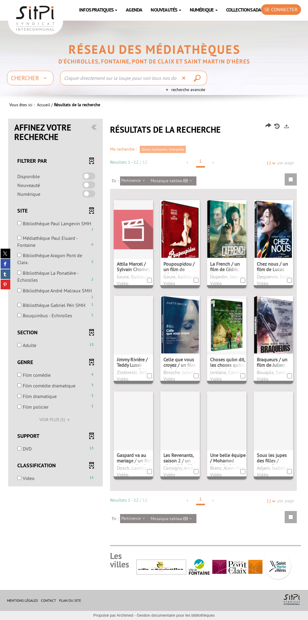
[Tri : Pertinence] (134, 181)
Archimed (124, 615)
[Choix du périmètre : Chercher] (30, 78)
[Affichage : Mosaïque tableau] (172, 181)
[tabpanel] (154, 325)
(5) (55, 419)
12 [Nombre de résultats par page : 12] (269, 163)
